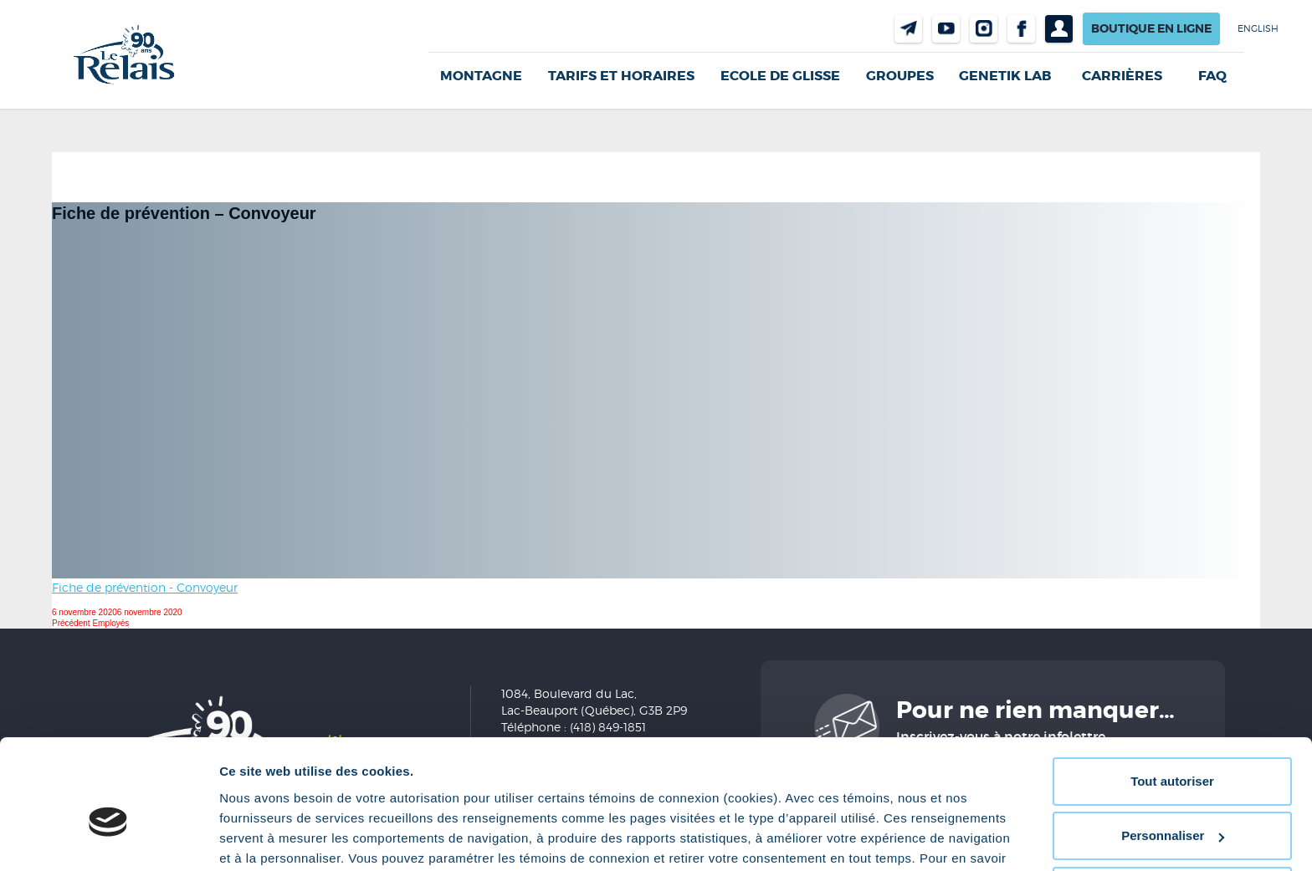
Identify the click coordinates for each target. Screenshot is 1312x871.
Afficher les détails (275, 838)
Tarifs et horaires (621, 75)
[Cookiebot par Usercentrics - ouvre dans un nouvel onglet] (108, 838)
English (1258, 28)
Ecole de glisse (780, 75)
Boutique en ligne (1151, 28)
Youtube (946, 29)
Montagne (481, 75)
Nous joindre (908, 29)
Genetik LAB (1005, 75)
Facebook (1021, 29)
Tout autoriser (1172, 695)
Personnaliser (1172, 749)
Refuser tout (1172, 804)
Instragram (983, 29)
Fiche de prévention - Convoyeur (145, 587)
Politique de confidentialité (732, 792)
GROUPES (900, 75)
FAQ (1212, 76)
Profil (1059, 29)
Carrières (1122, 76)
